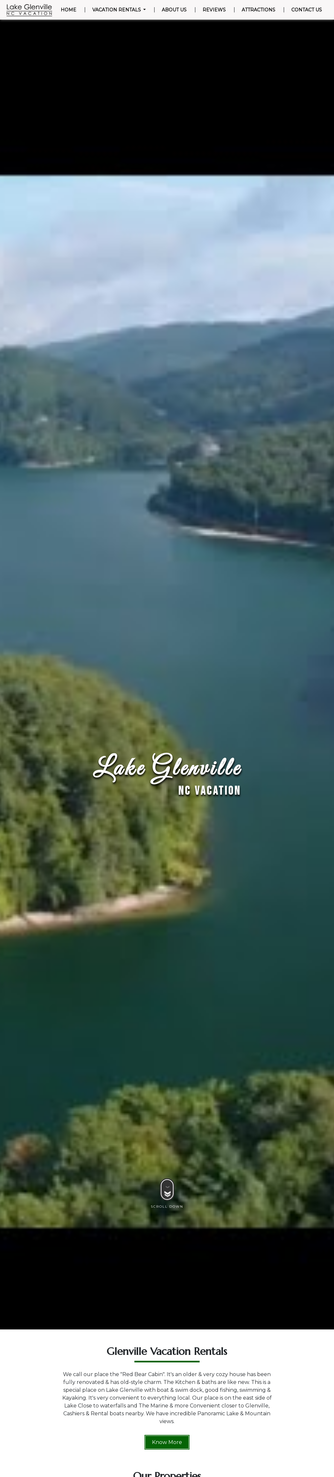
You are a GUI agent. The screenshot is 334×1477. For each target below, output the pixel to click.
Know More (167, 1442)
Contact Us (306, 10)
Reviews (214, 10)
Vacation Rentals (117, 10)
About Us (174, 10)
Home (70, 9)
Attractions (258, 10)
